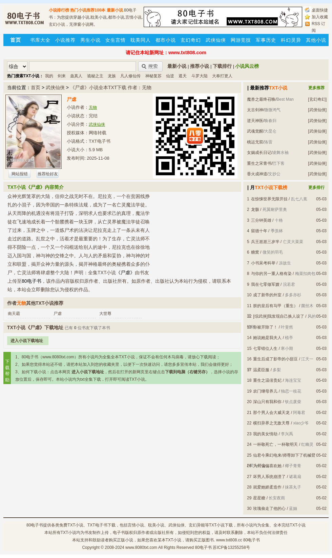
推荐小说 (199, 66)
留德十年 (259, 230)
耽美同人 (140, 40)
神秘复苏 (153, 76)
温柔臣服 (261, 369)
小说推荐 (65, 40)
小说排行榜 (59, 10)
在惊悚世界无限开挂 (269, 199)
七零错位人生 (265, 348)
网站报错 (20, 174)
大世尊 (105, 313)
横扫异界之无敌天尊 (271, 423)
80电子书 (34, 525)
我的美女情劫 (265, 434)
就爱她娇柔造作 (267, 487)
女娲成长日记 (259, 152)
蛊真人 (76, 76)
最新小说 (115, 10)
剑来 (62, 76)
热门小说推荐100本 (87, 10)
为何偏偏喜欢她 (267, 465)
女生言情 (115, 40)
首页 (35, 87)
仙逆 (170, 76)
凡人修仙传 (130, 76)
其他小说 (316, 40)
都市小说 (165, 40)
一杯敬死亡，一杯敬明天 (275, 444)
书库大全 (40, 40)
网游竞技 (241, 40)
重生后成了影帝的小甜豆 (275, 359)
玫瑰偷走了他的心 (269, 508)
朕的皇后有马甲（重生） (275, 305)
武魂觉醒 (255, 131)
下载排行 (222, 66)
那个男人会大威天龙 (271, 412)
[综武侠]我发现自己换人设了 (278, 316)
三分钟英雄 (261, 220)
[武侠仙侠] (317, 109)
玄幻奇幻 (191, 40)
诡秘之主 (95, 76)
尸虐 (58, 313)
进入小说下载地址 (27, 340)
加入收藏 (320, 17)
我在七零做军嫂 (265, 284)
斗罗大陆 (199, 76)
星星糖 (259, 498)
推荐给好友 (48, 174)
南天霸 (14, 313)
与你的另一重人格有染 (271, 273)
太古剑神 (255, 109)
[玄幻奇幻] (317, 99)
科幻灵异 (291, 40)
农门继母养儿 (265, 391)
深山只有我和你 (267, 401)
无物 (93, 107)
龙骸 (255, 209)
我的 (49, 76)
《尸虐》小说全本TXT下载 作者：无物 (110, 87)
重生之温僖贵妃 (267, 380)
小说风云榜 (247, 66)
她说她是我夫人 (267, 337)
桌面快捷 (320, 10)
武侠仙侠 (216, 40)
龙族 (112, 76)
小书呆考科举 (263, 263)
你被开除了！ (265, 327)
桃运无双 (255, 142)
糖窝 (255, 252)
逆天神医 (255, 120)
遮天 (183, 76)
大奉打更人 (222, 76)
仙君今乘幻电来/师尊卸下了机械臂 (284, 455)
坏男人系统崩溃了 (269, 476)
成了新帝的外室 (267, 295)
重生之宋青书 (259, 163)
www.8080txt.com (141, 547)
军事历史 (266, 40)
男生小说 (90, 40)
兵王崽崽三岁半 (265, 241)
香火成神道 (257, 174)
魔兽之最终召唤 (261, 99)
